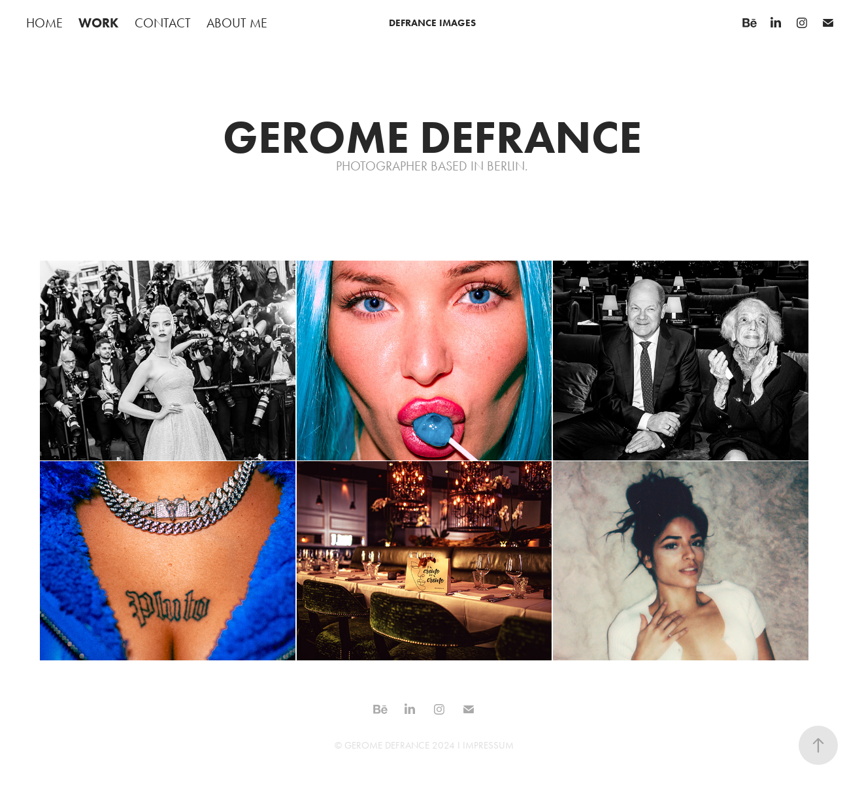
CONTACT (163, 23)
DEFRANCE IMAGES (432, 23)
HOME (44, 23)
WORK (98, 23)
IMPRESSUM (488, 745)
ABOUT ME (237, 23)
